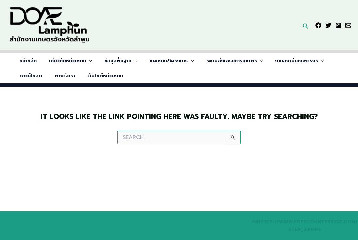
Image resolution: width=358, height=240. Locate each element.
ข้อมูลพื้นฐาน (113, 60)
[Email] (348, 25)
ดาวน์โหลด (328, 60)
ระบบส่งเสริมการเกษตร (221, 60)
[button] (306, 25)
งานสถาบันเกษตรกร (283, 60)
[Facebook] (318, 25)
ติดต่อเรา (28, 75)
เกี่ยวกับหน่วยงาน (66, 60)
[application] (85, 60)
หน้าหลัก (26, 60)
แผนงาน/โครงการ (161, 60)
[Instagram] (338, 25)
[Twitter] (328, 25)
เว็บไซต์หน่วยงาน (66, 75)
